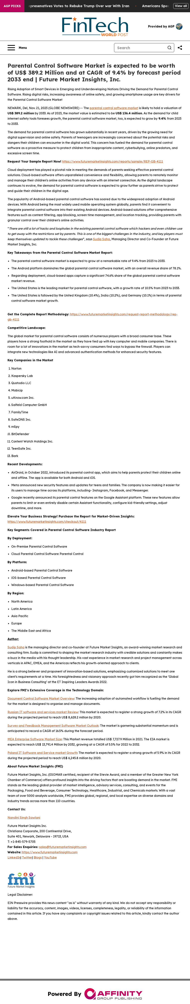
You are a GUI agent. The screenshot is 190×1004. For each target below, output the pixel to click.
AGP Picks (12, 6)
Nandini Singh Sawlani (24, 817)
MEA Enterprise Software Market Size (35, 739)
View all (181, 6)
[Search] (139, 47)
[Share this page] (179, 47)
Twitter (27, 857)
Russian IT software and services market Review (43, 712)
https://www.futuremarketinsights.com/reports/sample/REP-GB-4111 (112, 161)
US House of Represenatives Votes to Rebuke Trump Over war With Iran (71, 6)
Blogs (38, 857)
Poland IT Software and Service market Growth (42, 753)
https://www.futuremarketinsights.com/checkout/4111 (47, 521)
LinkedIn (14, 857)
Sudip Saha (101, 239)
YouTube (50, 857)
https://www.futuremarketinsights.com (49, 852)
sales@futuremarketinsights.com (62, 847)
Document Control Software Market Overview (41, 698)
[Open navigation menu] (17, 47)
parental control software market (114, 108)
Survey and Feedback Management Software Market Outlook (53, 725)
